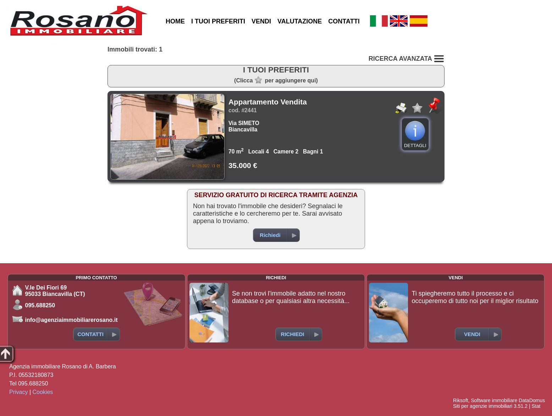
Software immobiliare (494, 400)
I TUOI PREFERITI (218, 21)
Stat (535, 406)
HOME (175, 21)
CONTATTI (343, 21)
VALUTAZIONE (299, 21)
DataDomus (532, 400)
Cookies (43, 392)
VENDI (261, 21)
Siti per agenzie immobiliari (482, 406)
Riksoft (460, 400)
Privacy (18, 392)
